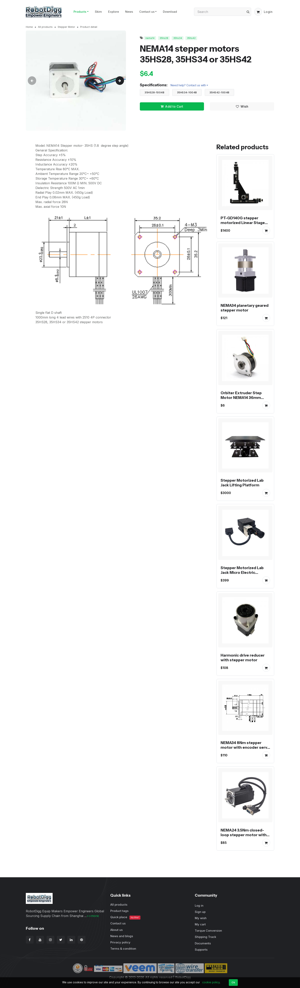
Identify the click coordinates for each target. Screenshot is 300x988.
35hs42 (191, 38)
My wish (201, 918)
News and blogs (121, 936)
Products (80, 11)
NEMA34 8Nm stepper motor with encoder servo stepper (245, 747)
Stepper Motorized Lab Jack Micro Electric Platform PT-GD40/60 (242, 572)
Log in (199, 905)
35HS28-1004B (154, 92)
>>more (93, 916)
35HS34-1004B (187, 92)
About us (116, 930)
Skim (98, 11)
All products (45, 26)
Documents (203, 943)
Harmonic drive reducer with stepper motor (243, 657)
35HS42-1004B (219, 92)
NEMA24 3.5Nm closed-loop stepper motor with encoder (244, 835)
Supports (201, 949)
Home (29, 26)
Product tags (119, 911)
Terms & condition (123, 948)
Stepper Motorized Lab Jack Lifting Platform (242, 482)
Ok (233, 982)
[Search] (222, 12)
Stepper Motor (66, 26)
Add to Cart (172, 106)
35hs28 (164, 38)
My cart (200, 924)
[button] (258, 12)
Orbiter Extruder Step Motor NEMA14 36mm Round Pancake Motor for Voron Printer (244, 400)
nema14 (150, 38)
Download (170, 11)
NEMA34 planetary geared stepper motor (245, 307)
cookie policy (211, 982)
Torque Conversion (208, 930)
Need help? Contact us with (188, 85)
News (129, 11)
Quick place (125, 917)
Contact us (146, 11)
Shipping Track (205, 937)
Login (268, 12)
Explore (113, 11)
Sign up (200, 912)
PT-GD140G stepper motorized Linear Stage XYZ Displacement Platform (243, 225)
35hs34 (177, 38)
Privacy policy (120, 942)
